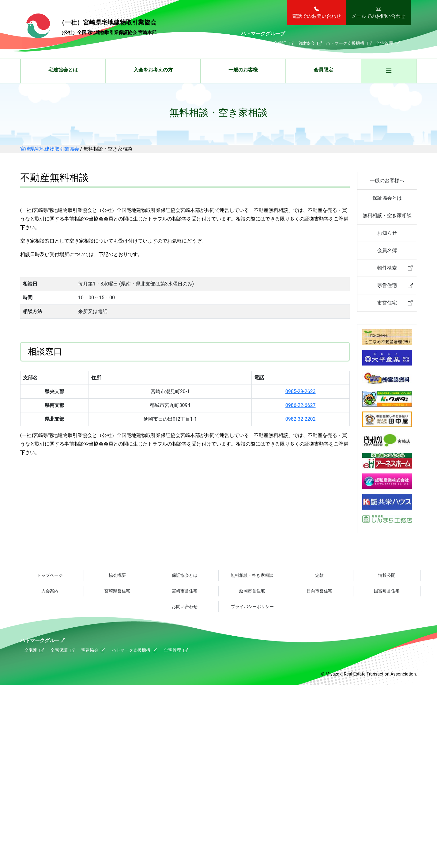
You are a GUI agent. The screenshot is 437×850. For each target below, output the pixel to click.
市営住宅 (387, 303)
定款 (319, 575)
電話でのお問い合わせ (316, 16)
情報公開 (386, 575)
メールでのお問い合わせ (378, 16)
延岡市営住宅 (252, 590)
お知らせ (387, 233)
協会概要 (117, 575)
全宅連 (251, 43)
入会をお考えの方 (153, 70)
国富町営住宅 (387, 590)
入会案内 (49, 590)
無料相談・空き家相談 (387, 215)
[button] (389, 72)
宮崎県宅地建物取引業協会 (91, 27)
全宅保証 (277, 43)
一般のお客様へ (387, 180)
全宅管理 (384, 43)
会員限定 (323, 70)
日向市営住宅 (319, 590)
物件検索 (387, 268)
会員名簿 (387, 250)
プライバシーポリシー (252, 606)
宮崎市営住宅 (185, 590)
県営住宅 (387, 285)
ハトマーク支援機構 (345, 43)
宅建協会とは (63, 70)
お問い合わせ (185, 606)
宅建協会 (306, 43)
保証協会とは (387, 198)
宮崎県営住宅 (117, 590)
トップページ (50, 575)
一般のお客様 (243, 70)
